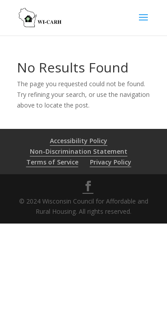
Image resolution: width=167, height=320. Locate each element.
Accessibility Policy (78, 140)
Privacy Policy (110, 162)
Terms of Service (52, 162)
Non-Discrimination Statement (78, 151)
